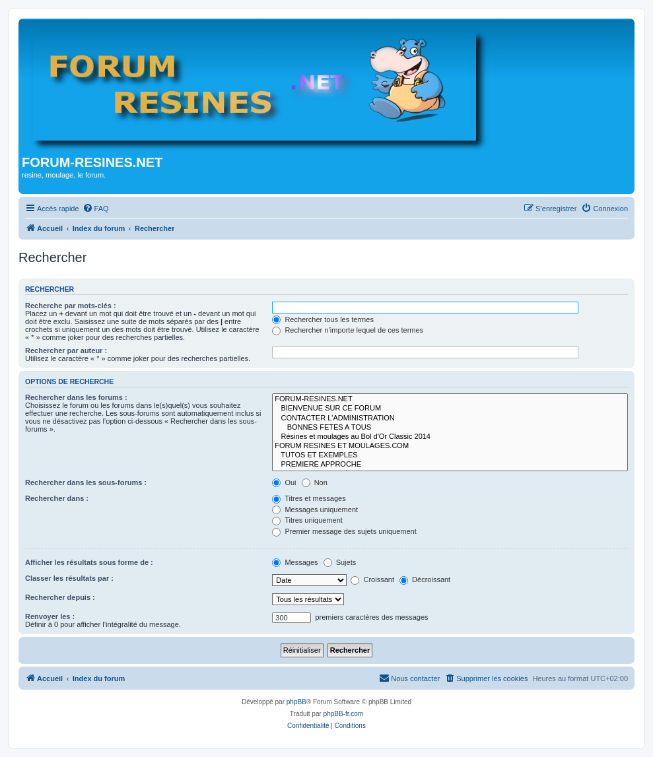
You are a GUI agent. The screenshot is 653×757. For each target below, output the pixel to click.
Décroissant (424, 579)
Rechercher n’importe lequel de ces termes (347, 330)
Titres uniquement (307, 520)
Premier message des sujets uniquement (344, 531)
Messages (295, 562)
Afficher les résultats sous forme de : (89, 562)
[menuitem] (96, 208)
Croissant (372, 579)
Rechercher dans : (56, 498)
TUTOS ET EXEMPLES (450, 455)
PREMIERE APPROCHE (450, 464)
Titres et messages (308, 498)
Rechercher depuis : (60, 597)
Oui (284, 482)
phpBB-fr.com (344, 713)
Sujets (340, 562)
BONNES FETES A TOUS (450, 427)
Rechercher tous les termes (323, 319)
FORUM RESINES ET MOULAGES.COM (450, 446)
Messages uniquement (315, 509)
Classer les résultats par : (69, 578)
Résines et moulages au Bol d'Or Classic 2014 (450, 437)
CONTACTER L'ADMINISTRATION (450, 418)
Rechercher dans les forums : (76, 397)
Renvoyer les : (50, 616)
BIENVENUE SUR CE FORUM (450, 408)
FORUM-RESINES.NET (450, 399)
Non (314, 482)
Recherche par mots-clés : (70, 306)
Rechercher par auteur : (66, 350)
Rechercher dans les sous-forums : (86, 482)
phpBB (296, 702)
